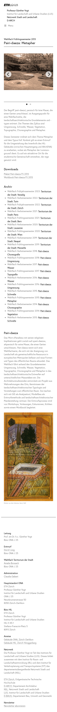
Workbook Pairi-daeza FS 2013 (18, 177)
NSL (6, 689)
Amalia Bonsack (11, 563)
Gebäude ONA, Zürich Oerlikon (18, 639)
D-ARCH (11, 20)
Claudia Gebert (11, 576)
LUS (6, 692)
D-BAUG (8, 695)
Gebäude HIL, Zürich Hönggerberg (20, 642)
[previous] (8, 74)
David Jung (9, 549)
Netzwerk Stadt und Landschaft (22, 17)
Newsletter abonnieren (14, 705)
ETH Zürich (9, 679)
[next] (49, 74)
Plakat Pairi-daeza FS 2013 (16, 173)
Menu (8, 25)
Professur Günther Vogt (18, 10)
